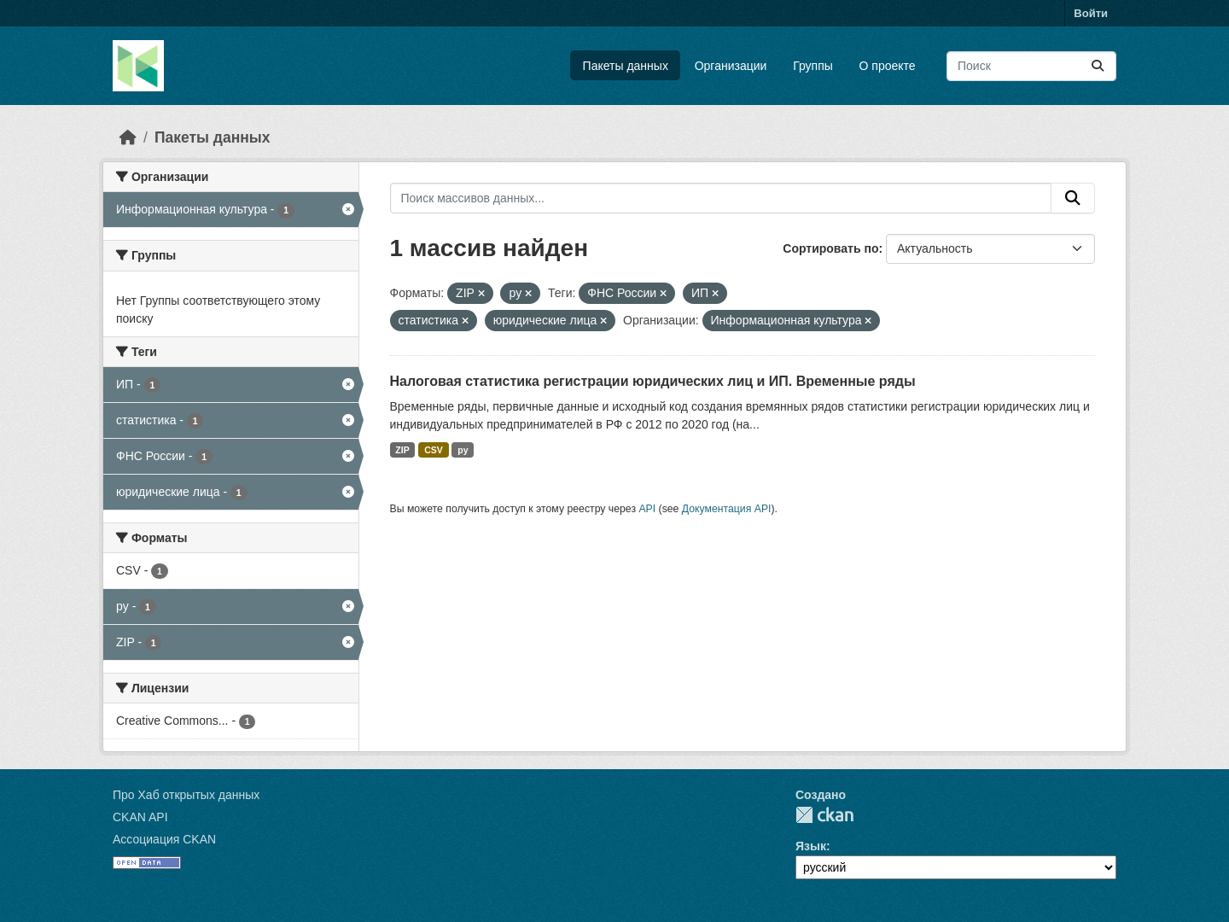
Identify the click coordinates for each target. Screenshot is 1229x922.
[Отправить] (1097, 66)
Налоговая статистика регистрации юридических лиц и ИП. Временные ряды (653, 381)
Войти (1091, 13)
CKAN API (140, 817)
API (646, 509)
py (462, 450)
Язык (810, 846)
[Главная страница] (128, 137)
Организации (731, 66)
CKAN (824, 815)
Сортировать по (830, 248)
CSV (433, 450)
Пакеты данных (625, 66)
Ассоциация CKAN (164, 839)
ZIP (402, 450)
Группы (813, 66)
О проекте (887, 66)
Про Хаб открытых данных (186, 795)
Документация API (727, 509)
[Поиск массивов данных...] (1031, 66)
